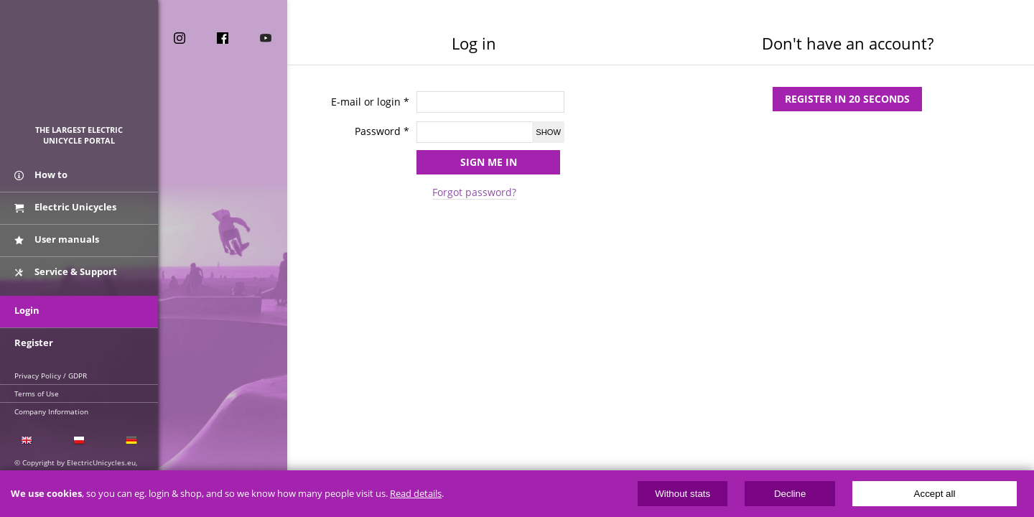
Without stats (682, 493)
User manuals (56, 239)
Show (548, 132)
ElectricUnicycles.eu (79, 69)
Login (26, 310)
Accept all (935, 493)
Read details (416, 494)
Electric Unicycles (65, 206)
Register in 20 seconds (847, 99)
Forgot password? (474, 192)
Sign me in (488, 162)
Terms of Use (36, 393)
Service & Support (65, 271)
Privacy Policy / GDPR (50, 376)
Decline (790, 493)
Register (33, 342)
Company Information (51, 411)
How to (40, 174)
